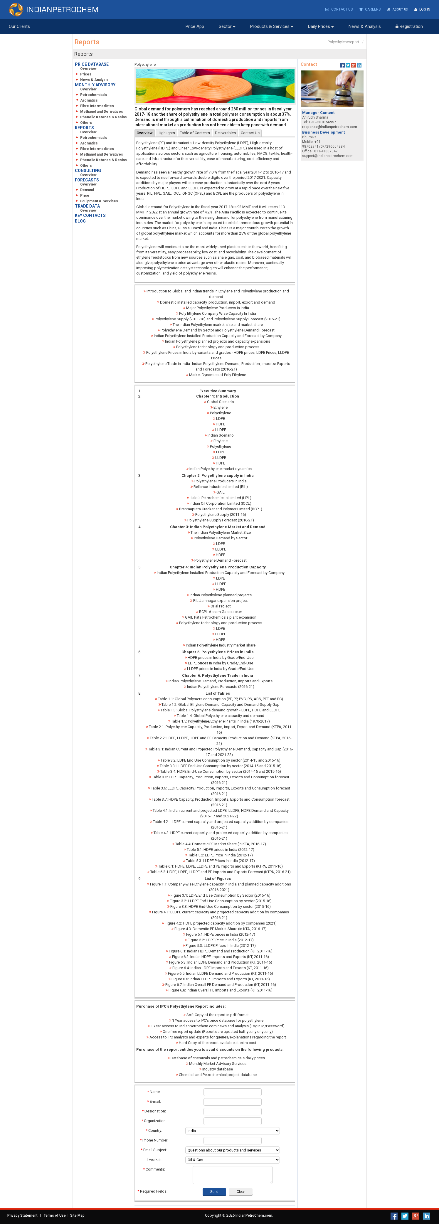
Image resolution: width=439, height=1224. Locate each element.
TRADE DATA (87, 206)
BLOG (80, 221)
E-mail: (154, 1101)
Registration (409, 26)
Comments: (154, 1169)
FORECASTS (87, 179)
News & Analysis (365, 26)
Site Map (77, 1215)
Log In (422, 9)
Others (84, 122)
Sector (227, 26)
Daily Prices (321, 26)
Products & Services (271, 26)
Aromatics (87, 100)
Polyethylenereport (343, 41)
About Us (396, 9)
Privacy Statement (22, 1215)
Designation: (154, 1111)
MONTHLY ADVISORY (95, 84)
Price (82, 195)
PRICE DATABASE (92, 64)
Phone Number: (154, 1140)
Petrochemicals (91, 94)
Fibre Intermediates (95, 106)
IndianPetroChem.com (254, 1215)
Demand (85, 190)
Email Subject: (154, 1149)
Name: (154, 1091)
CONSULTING (88, 170)
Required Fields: (152, 1191)
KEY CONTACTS (90, 215)
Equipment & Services (97, 201)
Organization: (153, 1120)
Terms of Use (55, 1215)
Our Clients (19, 26)
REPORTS (84, 127)
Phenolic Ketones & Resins (101, 117)
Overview (88, 68)
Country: (154, 1130)
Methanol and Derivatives (99, 111)
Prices (83, 74)
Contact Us (336, 9)
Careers (367, 9)
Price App (195, 26)
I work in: (154, 1159)
